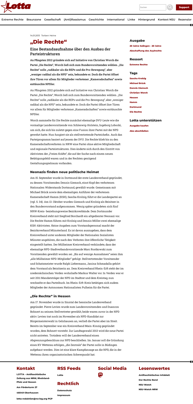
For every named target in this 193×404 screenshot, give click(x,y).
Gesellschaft (52, 19)
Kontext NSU (166, 19)
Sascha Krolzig (138, 78)
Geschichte (96, 19)
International (116, 19)
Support (184, 7)
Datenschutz (64, 390)
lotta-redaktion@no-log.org (32, 398)
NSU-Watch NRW (148, 389)
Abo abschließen (139, 131)
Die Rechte (136, 111)
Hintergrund (146, 19)
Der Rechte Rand (148, 380)
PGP (50, 398)
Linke (131, 19)
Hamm (133, 102)
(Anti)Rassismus (75, 19)
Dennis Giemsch (139, 88)
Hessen (134, 97)
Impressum (63, 395)
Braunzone (34, 19)
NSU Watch (145, 384)
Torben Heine (48, 35)
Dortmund (135, 107)
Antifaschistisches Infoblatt (154, 375)
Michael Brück (138, 83)
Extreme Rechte (13, 19)
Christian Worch (139, 92)
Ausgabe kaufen (139, 125)
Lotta (60, 375)
